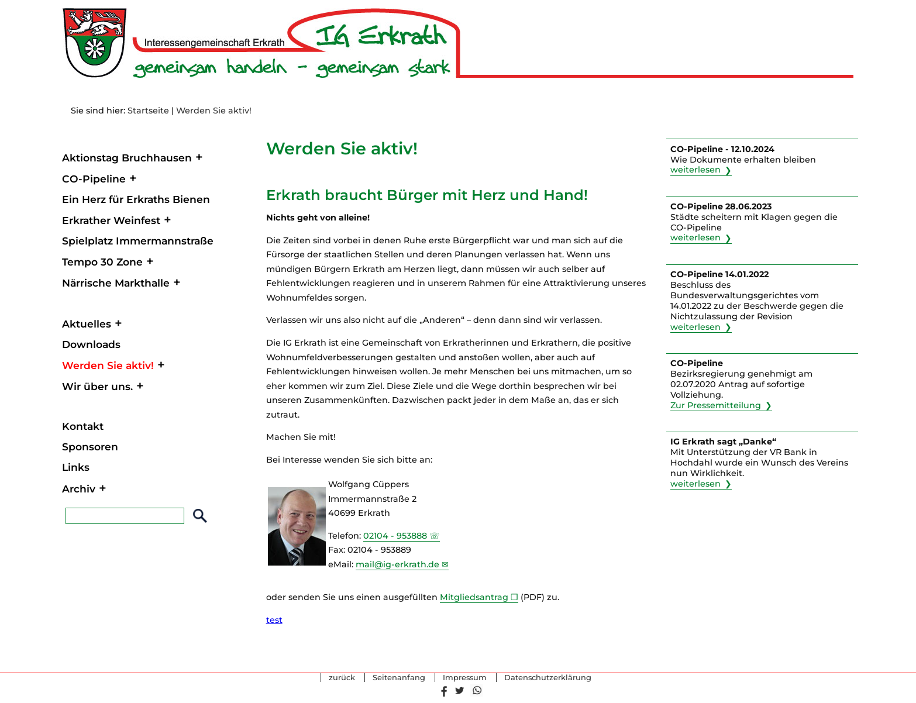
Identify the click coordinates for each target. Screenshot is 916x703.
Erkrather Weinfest (111, 220)
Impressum (465, 678)
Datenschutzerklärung (547, 678)
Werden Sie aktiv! (214, 110)
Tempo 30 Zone (102, 262)
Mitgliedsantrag (474, 597)
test (274, 620)
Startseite (148, 110)
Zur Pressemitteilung (715, 405)
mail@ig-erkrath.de (397, 564)
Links (75, 467)
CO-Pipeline (94, 179)
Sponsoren (90, 446)
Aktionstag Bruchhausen (127, 157)
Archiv (78, 489)
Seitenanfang (399, 678)
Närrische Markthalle (116, 283)
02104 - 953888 (395, 535)
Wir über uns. (97, 386)
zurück (342, 678)
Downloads (91, 344)
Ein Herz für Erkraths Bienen (136, 199)
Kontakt (83, 426)
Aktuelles (86, 324)
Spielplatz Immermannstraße (137, 241)
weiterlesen (695, 170)
